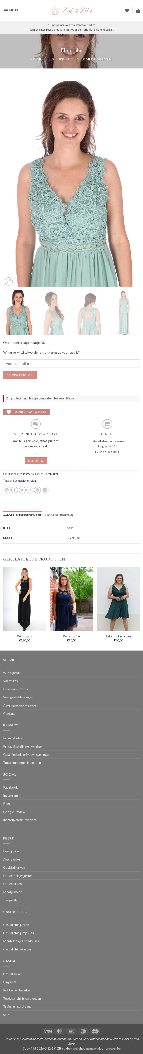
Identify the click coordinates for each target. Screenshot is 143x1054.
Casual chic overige (17, 949)
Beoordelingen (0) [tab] (59, 515)
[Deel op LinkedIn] (45, 490)
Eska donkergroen (118, 636)
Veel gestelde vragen (18, 697)
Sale (6, 1015)
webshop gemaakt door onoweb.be (97, 1048)
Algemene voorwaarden (20, 705)
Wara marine (71, 636)
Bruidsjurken (12, 884)
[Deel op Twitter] (22, 490)
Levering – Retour (15, 689)
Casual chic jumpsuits (18, 933)
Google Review (14, 812)
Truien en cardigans (17, 1006)
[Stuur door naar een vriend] (29, 490)
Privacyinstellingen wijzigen (23, 746)
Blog (6, 803)
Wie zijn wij (11, 673)
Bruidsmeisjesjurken (92, 59)
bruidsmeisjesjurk (20, 480)
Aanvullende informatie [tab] (22, 515)
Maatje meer (12, 892)
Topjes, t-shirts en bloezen (22, 998)
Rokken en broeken (17, 990)
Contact (9, 713)
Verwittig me (20, 375)
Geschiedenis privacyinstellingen (26, 754)
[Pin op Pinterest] (37, 490)
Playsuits (9, 982)
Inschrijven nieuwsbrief (19, 820)
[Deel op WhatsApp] (7, 490)
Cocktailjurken (14, 867)
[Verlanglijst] (127, 10)
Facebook (10, 787)
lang (34, 480)
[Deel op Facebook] (14, 490)
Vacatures (10, 681)
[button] (10, 10)
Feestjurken (58, 59)
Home (36, 59)
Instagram (10, 795)
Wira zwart (24, 636)
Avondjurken (12, 859)
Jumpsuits (10, 900)
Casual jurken (13, 974)
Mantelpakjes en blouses (21, 941)
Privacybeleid (13, 738)
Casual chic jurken (16, 925)
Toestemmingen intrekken (22, 762)
